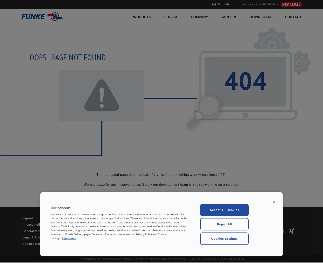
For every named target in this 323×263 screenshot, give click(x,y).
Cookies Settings (224, 238)
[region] (161, 224)
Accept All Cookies (224, 210)
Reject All (224, 224)
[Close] (274, 202)
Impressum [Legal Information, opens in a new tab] (69, 238)
